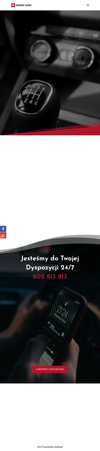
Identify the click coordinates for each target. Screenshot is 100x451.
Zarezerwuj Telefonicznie (50, 369)
